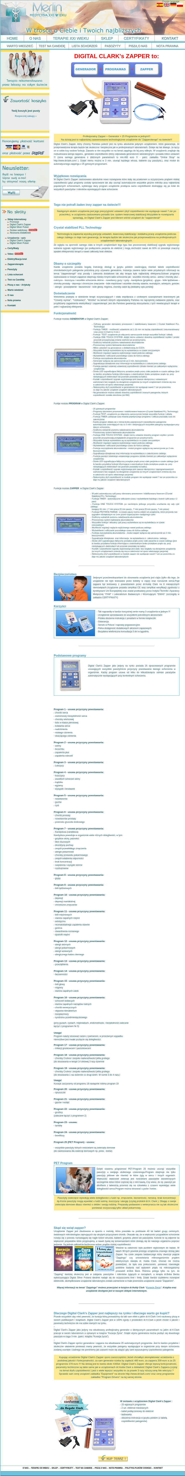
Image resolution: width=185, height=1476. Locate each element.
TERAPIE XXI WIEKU (40, 1468)
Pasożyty (12, 269)
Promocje (14, 222)
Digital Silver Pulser (19, 227)
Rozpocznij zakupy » (26, 116)
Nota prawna (14, 300)
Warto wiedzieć (15, 290)
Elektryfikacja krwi (17, 259)
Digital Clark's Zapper (20, 224)
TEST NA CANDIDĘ (83, 1468)
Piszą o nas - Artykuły (19, 285)
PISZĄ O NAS (100, 1468)
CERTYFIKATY (66, 1468)
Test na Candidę (16, 279)
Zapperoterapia (16, 264)
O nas (11, 295)
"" (153, 1287)
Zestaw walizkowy (18, 230)
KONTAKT (158, 1468)
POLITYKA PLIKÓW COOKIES (138, 1468)
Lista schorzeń (15, 274)
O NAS (26, 1468)
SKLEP (55, 1468)
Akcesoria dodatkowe (20, 232)
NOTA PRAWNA (116, 1468)
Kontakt (12, 305)
